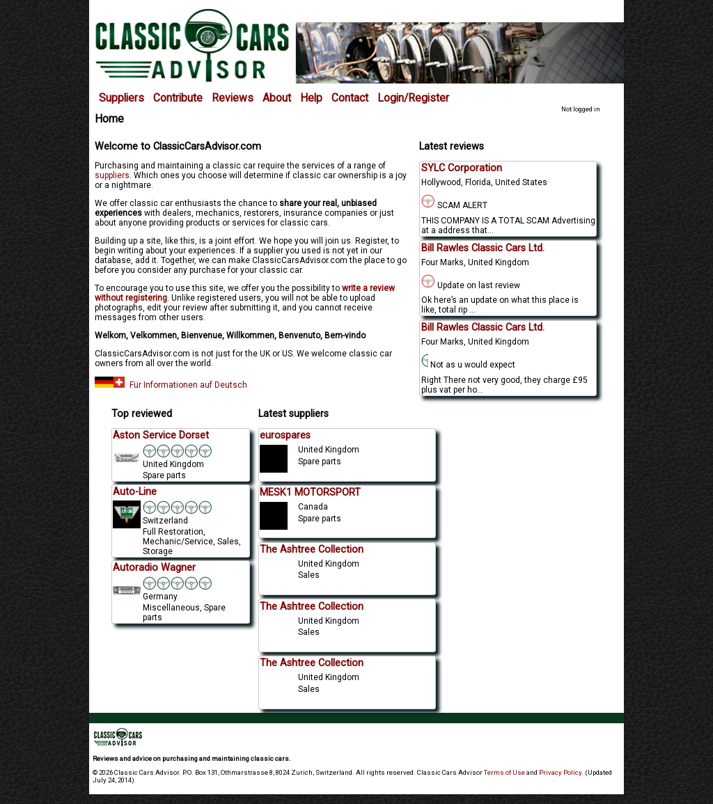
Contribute (178, 98)
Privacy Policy (560, 772)
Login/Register (413, 98)
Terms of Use (504, 772)
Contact (349, 98)
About (277, 98)
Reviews (232, 98)
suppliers (112, 175)
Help (311, 98)
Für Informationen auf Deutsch (171, 385)
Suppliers (121, 98)
